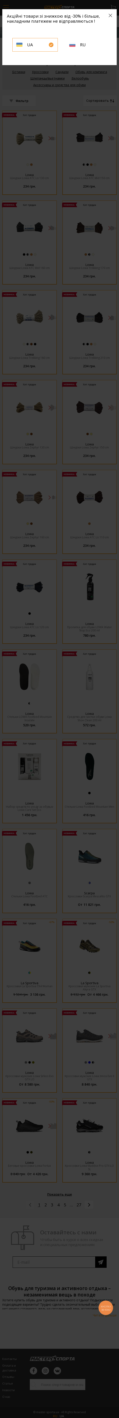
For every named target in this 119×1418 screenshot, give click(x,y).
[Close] (110, 15)
